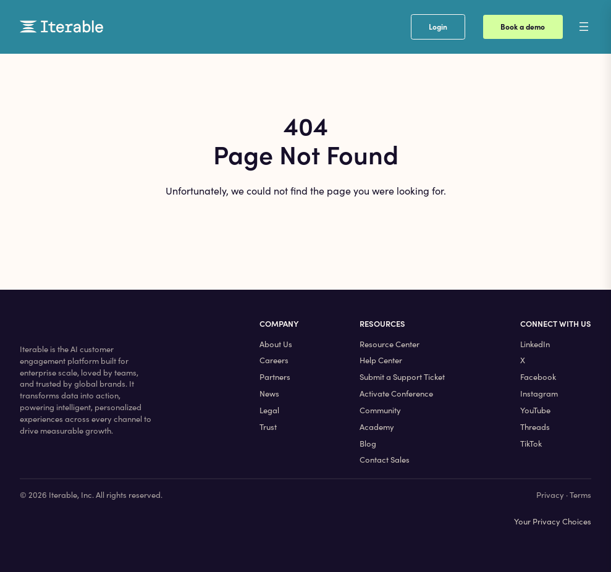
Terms (580, 494)
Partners (274, 376)
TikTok (531, 443)
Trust (268, 426)
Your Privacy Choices (552, 521)
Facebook (538, 376)
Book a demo (522, 27)
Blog (368, 443)
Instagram (539, 393)
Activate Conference (396, 393)
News (269, 393)
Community (380, 410)
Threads (535, 426)
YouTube (535, 410)
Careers (274, 360)
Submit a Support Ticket (402, 376)
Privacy (550, 494)
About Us (275, 344)
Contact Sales (385, 459)
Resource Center (389, 344)
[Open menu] (593, 26)
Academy (377, 426)
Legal (269, 410)
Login (438, 27)
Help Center (381, 360)
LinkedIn (535, 344)
